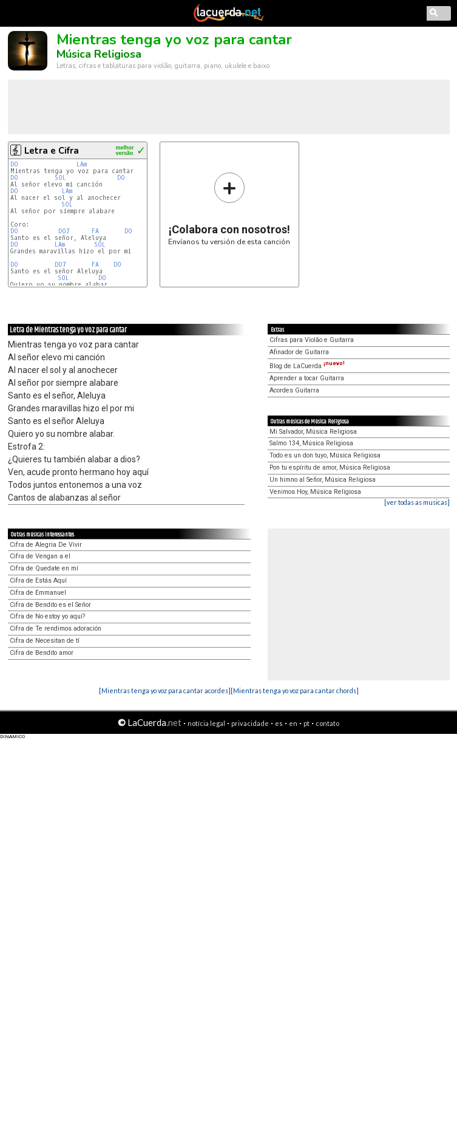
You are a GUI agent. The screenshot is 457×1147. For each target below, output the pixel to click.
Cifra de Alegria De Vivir (46, 545)
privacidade (250, 723)
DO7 (64, 231)
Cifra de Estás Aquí (38, 580)
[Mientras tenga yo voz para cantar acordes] (165, 690)
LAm (81, 164)
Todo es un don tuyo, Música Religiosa (325, 455)
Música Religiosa (98, 54)
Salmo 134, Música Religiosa (311, 443)
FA (95, 231)
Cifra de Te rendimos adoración (55, 628)
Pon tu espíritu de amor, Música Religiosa (329, 467)
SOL (60, 178)
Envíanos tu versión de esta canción (229, 209)
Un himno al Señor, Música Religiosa (322, 480)
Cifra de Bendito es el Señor (50, 605)
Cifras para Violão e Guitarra (311, 340)
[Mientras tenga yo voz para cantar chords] (295, 690)
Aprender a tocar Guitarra (306, 378)
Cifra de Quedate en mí (44, 568)
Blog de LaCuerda (307, 366)
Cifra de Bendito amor (41, 653)
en (293, 723)
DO (14, 164)
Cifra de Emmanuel (38, 593)
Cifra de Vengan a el (40, 556)
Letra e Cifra (51, 151)
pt (306, 723)
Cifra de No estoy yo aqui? (47, 616)
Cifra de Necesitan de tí (45, 641)
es (279, 723)
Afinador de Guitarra (299, 352)
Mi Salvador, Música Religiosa (313, 432)
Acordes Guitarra (294, 390)
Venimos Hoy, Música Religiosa (315, 492)
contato (327, 723)
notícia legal (206, 723)
